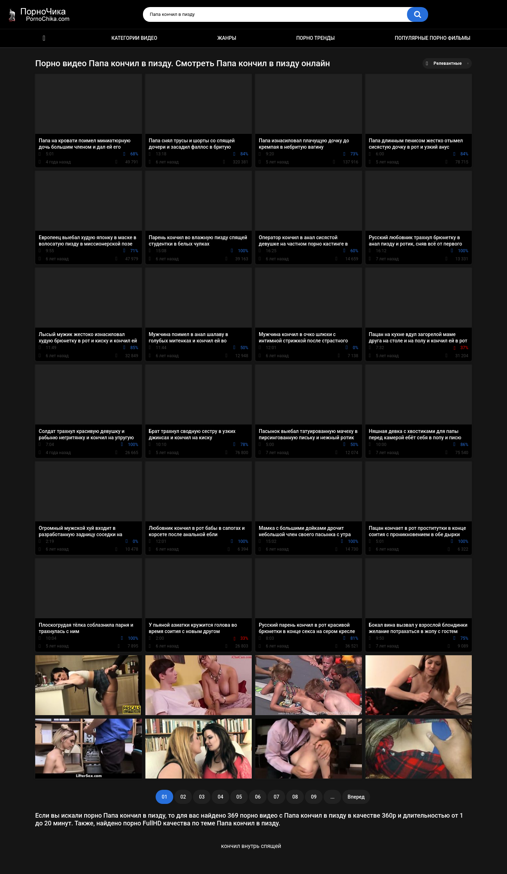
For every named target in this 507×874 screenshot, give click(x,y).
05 (239, 797)
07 (276, 797)
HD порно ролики (44, 38)
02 (183, 797)
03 (202, 797)
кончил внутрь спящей (251, 846)
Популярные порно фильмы (432, 38)
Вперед (356, 797)
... (332, 797)
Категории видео (134, 38)
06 (258, 797)
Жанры (226, 38)
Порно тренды (315, 38)
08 (295, 797)
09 (314, 797)
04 (220, 797)
